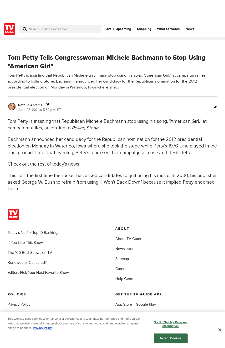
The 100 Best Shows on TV (30, 252)
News (190, 29)
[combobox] (60, 29)
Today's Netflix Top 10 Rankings (33, 232)
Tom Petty (18, 121)
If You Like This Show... (27, 242)
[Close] (220, 330)
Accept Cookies (170, 339)
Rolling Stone (85, 128)
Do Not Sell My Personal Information (170, 325)
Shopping (144, 29)
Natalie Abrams (30, 105)
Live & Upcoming (118, 29)
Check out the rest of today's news (43, 164)
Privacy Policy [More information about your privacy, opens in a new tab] (42, 329)
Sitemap (122, 258)
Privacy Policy (19, 304)
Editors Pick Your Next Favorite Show (38, 272)
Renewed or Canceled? (27, 262)
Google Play (146, 304)
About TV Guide (128, 238)
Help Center (125, 278)
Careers (121, 268)
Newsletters (125, 248)
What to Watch (168, 29)
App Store (123, 304)
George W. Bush (38, 182)
